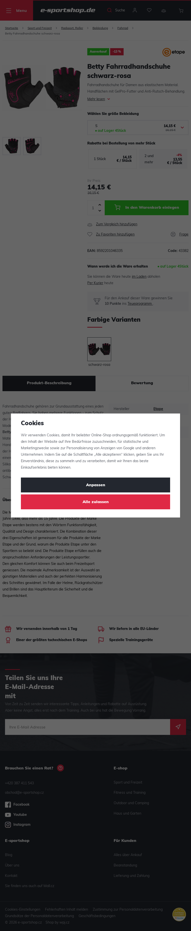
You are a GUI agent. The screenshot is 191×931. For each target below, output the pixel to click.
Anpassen (95, 485)
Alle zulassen (96, 502)
